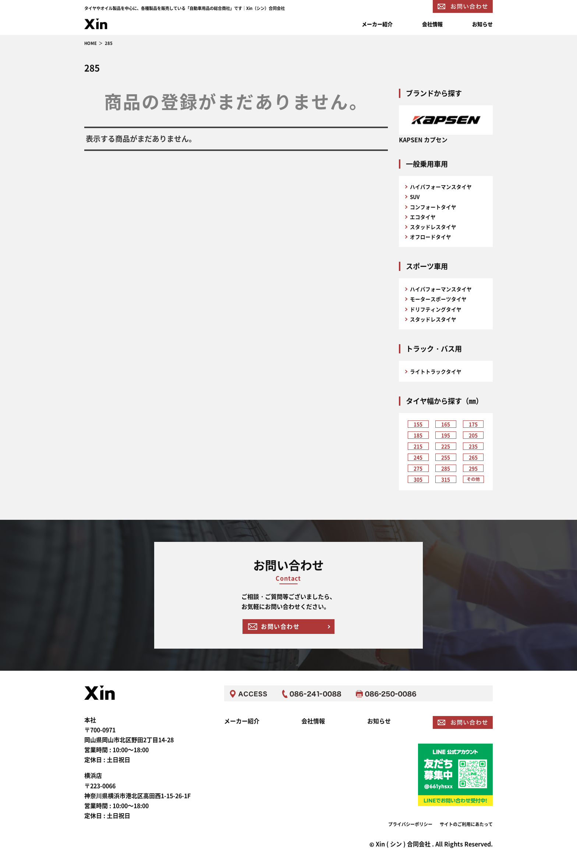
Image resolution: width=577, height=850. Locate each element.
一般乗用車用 (427, 164)
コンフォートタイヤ (433, 207)
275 (418, 468)
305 (418, 479)
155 (418, 424)
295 (473, 468)
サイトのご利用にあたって (466, 823)
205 (473, 435)
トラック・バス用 (434, 348)
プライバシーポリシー (410, 823)
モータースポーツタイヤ (438, 299)
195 (445, 435)
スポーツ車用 (427, 266)
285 (445, 468)
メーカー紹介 (377, 24)
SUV (415, 196)
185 (418, 435)
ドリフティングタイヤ (435, 309)
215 (418, 446)
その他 (473, 479)
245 (418, 457)
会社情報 (432, 24)
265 (473, 457)
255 (445, 457)
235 (473, 446)
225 (445, 446)
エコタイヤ (423, 217)
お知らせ (482, 24)
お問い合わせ (280, 626)
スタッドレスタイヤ (433, 226)
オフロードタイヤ (430, 236)
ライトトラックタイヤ (435, 371)
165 (445, 424)
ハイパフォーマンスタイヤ (441, 186)
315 (445, 479)
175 (473, 424)
